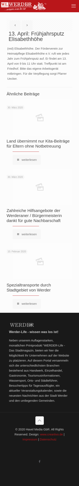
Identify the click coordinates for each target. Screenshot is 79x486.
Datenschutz (48, 439)
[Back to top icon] (39, 420)
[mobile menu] (73, 6)
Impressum (30, 439)
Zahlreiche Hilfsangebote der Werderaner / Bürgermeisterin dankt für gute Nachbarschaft (34, 215)
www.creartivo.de (51, 434)
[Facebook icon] (39, 461)
